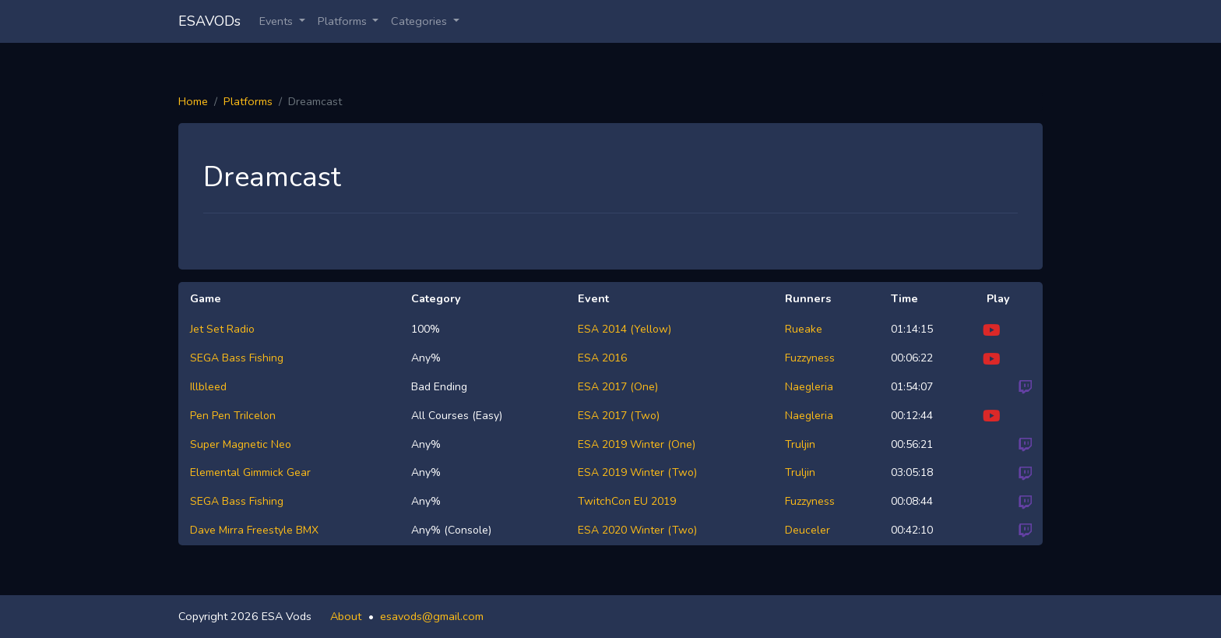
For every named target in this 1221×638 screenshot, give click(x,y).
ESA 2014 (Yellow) (624, 329)
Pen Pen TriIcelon (233, 415)
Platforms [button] (344, 21)
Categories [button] (420, 21)
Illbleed (208, 386)
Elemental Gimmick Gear (250, 472)
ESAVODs (209, 21)
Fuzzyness (810, 358)
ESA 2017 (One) (618, 386)
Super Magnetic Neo (240, 444)
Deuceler (807, 530)
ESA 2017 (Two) (619, 415)
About (345, 616)
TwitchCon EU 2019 (627, 501)
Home (193, 101)
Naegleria (809, 386)
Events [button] (277, 21)
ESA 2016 (602, 358)
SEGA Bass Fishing (236, 358)
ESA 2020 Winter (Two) (637, 530)
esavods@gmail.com (432, 616)
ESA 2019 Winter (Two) (637, 472)
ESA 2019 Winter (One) (636, 444)
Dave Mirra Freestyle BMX (254, 530)
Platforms (248, 101)
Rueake (803, 329)
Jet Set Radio (222, 329)
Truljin (800, 444)
